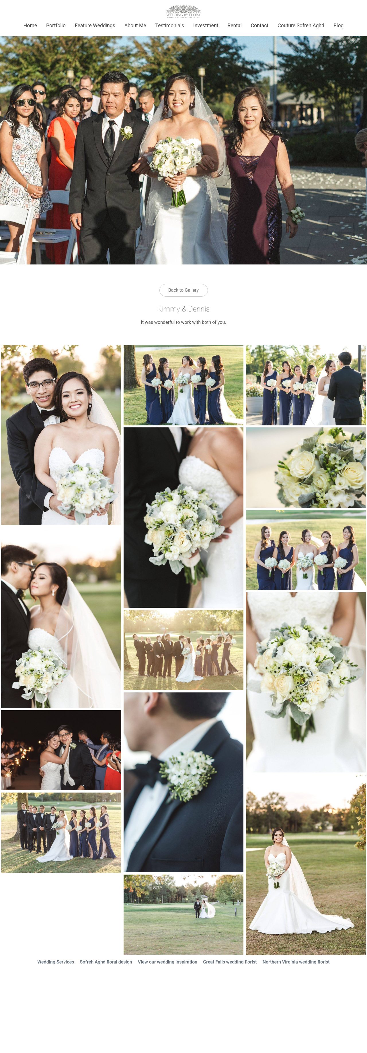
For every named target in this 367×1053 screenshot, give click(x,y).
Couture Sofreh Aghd (301, 25)
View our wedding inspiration (167, 962)
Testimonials (169, 25)
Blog (338, 25)
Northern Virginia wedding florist (296, 962)
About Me (135, 25)
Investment (205, 25)
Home (30, 25)
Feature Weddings (95, 25)
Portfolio (56, 25)
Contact (260, 25)
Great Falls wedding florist (230, 962)
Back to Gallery (183, 290)
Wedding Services (55, 962)
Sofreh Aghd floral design (106, 962)
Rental (234, 25)
